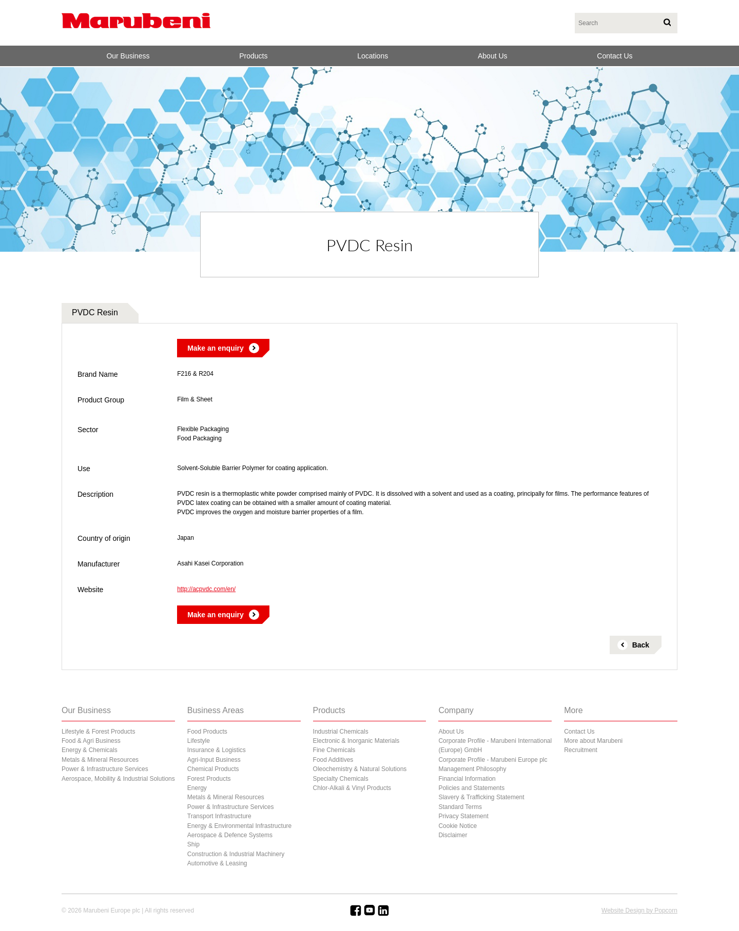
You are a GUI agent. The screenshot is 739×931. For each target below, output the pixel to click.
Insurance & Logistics (216, 750)
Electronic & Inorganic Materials (356, 740)
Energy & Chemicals (90, 750)
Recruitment (580, 750)
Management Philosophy (472, 769)
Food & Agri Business (91, 740)
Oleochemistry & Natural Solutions (360, 769)
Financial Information (466, 778)
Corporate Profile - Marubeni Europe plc (492, 759)
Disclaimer (452, 835)
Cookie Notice (457, 825)
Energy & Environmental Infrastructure (239, 825)
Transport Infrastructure (219, 816)
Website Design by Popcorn (639, 910)
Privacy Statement (463, 816)
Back (640, 645)
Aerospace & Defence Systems (230, 835)
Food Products (207, 731)
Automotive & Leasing (217, 863)
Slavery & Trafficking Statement (481, 797)
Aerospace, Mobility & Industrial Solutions (118, 778)
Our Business (127, 56)
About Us (493, 56)
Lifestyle (198, 740)
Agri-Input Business (214, 759)
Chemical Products (213, 769)
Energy (197, 788)
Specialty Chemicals (340, 778)
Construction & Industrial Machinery (235, 854)
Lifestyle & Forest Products (98, 731)
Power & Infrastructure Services (105, 769)
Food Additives (333, 759)
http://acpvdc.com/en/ (206, 589)
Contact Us (614, 56)
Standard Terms (460, 807)
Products (253, 56)
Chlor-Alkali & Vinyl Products (352, 788)
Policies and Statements (471, 788)
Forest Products (209, 778)
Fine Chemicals (334, 750)
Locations (372, 56)
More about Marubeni (593, 740)
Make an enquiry (215, 348)
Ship (193, 844)
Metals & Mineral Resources (100, 759)
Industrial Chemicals (340, 731)
